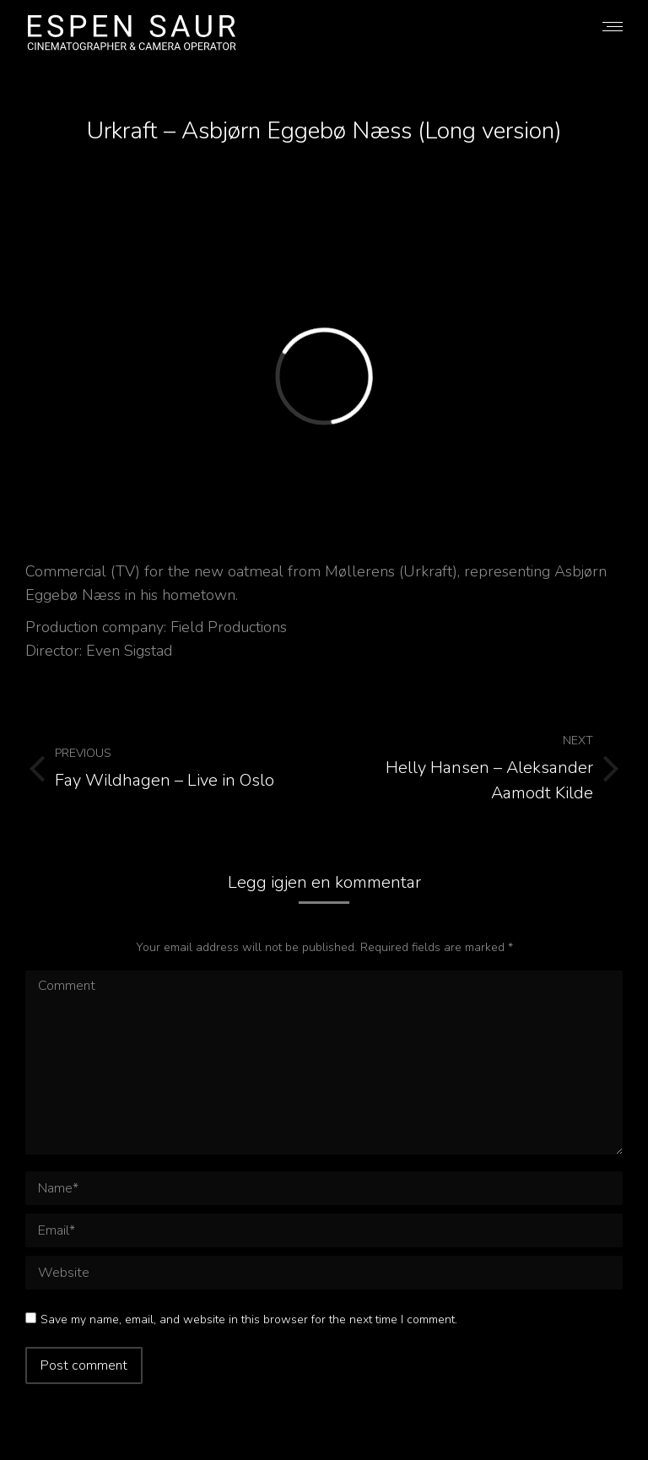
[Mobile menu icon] (612, 26)
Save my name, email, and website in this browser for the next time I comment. (248, 1319)
